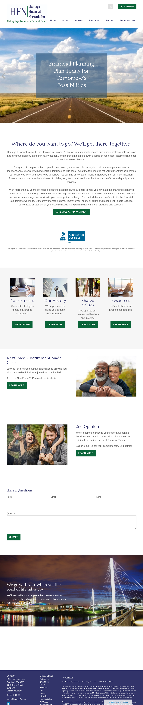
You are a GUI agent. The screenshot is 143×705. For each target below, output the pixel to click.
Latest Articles (46, 699)
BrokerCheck (109, 682)
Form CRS (69, 677)
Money (42, 693)
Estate (42, 685)
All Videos (44, 702)
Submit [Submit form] (13, 537)
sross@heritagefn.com (16, 699)
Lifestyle (43, 696)
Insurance (44, 688)
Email (53, 497)
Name (10, 497)
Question (11, 513)
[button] (53, 20)
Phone (98, 497)
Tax (41, 690)
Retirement (44, 679)
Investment (44, 682)
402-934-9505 (19, 679)
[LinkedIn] (110, 6)
